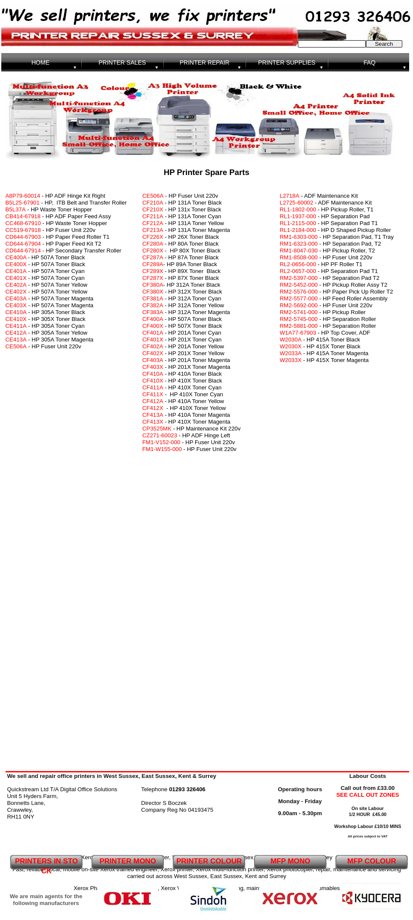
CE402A (16, 285)
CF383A (153, 312)
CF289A (153, 264)
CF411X (153, 394)
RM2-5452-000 (299, 285)
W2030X (291, 346)
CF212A (153, 223)
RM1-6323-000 (299, 243)
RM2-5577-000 (299, 298)
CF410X (153, 380)
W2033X (291, 360)
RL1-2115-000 (298, 223)
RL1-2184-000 (298, 230)
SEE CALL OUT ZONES (367, 795)
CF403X (153, 367)
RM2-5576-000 (299, 291)
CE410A (16, 312)
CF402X (153, 353)
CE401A (16, 271)
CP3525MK (157, 428)
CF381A (153, 298)
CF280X (153, 250)
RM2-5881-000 (299, 326)
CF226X (153, 237)
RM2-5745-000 (299, 319)
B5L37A (16, 209)
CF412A (153, 401)
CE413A (16, 339)
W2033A (291, 353)
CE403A (16, 298)
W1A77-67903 (298, 332)
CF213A (153, 230)
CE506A (153, 196)
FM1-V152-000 (162, 442)
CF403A (153, 360)
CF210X (153, 209)
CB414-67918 (23, 216)
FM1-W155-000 (162, 449)
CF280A (153, 243)
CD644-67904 (23, 243)
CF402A (153, 346)
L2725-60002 (296, 202)
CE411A (16, 326)
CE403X (16, 305)
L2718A (290, 196)
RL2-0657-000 (298, 271)
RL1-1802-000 (298, 209)
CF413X (153, 421)
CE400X (16, 264)
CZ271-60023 (160, 435)
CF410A (153, 374)
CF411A (153, 387)
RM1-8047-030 (299, 250)
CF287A (153, 257)
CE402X (16, 291)
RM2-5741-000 (299, 312)
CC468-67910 (23, 223)
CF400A (153, 319)
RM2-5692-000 (299, 305)
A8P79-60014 (23, 196)
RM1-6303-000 (299, 237)
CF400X (153, 326)
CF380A (153, 285)
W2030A (291, 339)
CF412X (153, 408)
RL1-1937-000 (298, 216)
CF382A (153, 305)
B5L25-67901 (24, 202)
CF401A (153, 332)
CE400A (17, 257)
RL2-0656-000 (298, 264)
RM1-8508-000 (299, 257)
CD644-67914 (23, 250)
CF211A (153, 216)
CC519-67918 (23, 230)
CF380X (153, 291)
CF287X (153, 278)
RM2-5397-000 (299, 278)
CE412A (16, 332)
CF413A (153, 415)
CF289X (153, 271)
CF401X (153, 339)
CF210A (153, 202)
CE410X (16, 319)
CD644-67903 (23, 237)
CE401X (16, 278)
